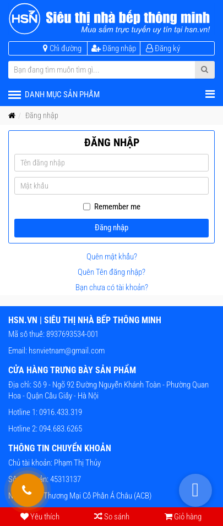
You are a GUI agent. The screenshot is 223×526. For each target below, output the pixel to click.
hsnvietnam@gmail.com (67, 351)
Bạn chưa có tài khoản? (111, 287)
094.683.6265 (59, 429)
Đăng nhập (111, 227)
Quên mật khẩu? (111, 257)
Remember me (117, 207)
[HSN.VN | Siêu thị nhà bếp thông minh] (111, 19)
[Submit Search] (204, 70)
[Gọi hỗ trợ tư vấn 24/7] (27, 490)
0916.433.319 (59, 412)
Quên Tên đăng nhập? (111, 272)
